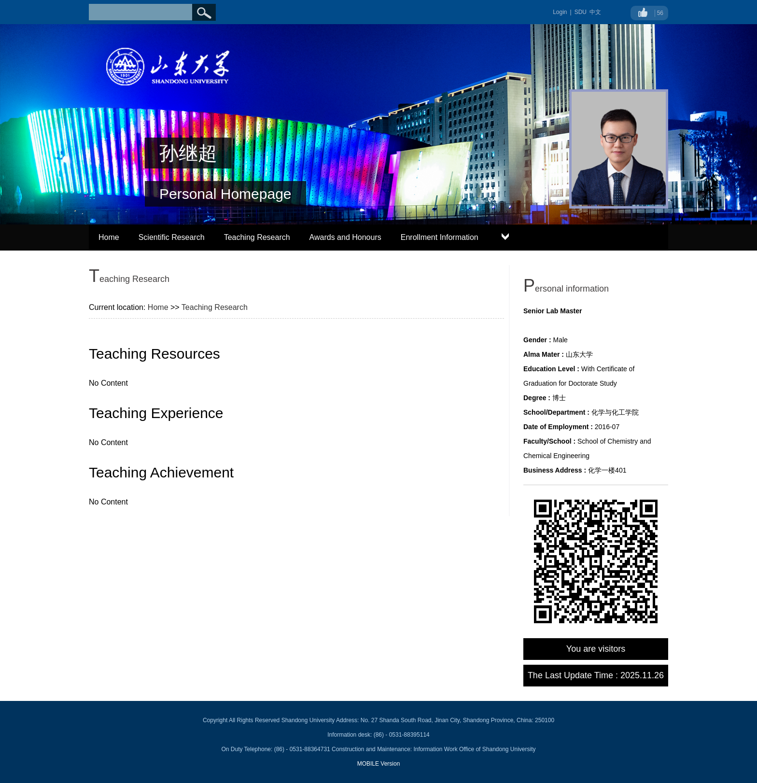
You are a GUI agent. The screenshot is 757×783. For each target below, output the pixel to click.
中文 (595, 12)
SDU (581, 12)
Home (108, 237)
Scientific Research (172, 237)
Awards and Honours (345, 237)
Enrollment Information (439, 237)
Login (560, 12)
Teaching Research (257, 237)
